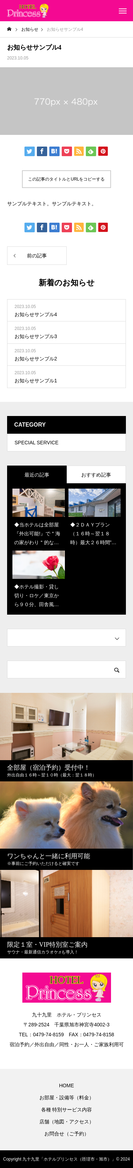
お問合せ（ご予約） (66, 1133)
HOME (66, 1085)
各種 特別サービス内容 (66, 1109)
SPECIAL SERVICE (37, 442)
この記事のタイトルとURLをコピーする (66, 179)
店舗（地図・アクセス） (66, 1121)
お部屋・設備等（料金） (66, 1097)
